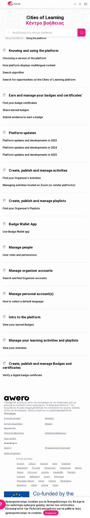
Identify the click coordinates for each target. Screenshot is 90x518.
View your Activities (15, 348)
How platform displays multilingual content (29, 65)
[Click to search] (74, 4)
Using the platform (36, 38)
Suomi (47, 476)
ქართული (34, 476)
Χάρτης (7, 448)
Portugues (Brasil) (25, 481)
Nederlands (22, 468)
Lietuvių (32, 464)
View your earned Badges (18, 324)
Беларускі (22, 485)
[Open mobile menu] (85, 4)
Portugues (59, 476)
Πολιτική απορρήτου (14, 433)
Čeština (44, 485)
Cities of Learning (12, 453)
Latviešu (45, 472)
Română (71, 472)
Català (34, 485)
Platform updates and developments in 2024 (30, 147)
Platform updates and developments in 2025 (30, 154)
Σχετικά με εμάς (12, 418)
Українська (65, 468)
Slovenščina (49, 468)
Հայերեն (58, 472)
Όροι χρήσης (10, 438)
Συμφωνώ (50, 513)
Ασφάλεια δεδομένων (55, 433)
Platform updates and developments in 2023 (30, 140)
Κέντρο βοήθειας (14, 38)
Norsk (41, 481)
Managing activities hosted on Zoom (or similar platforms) (39, 185)
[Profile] (80, 4)
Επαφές (49, 424)
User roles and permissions (20, 255)
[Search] (81, 33)
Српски (52, 481)
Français (21, 476)
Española (66, 464)
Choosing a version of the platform (24, 58)
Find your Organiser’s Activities (22, 178)
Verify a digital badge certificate (22, 375)
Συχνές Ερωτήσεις (13, 424)
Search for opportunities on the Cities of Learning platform (39, 79)
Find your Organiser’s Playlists (21, 208)
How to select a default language (23, 301)
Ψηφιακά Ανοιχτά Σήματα (57, 448)
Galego (20, 472)
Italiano (78, 468)
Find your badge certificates (20, 102)
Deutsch (44, 464)
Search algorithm (13, 72)
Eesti (55, 464)
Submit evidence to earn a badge (23, 117)
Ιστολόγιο (49, 418)
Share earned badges (16, 110)
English (20, 464)
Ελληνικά (32, 472)
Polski (55, 485)
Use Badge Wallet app (16, 231)
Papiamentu (65, 481)
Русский (36, 468)
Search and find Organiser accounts (25, 278)
